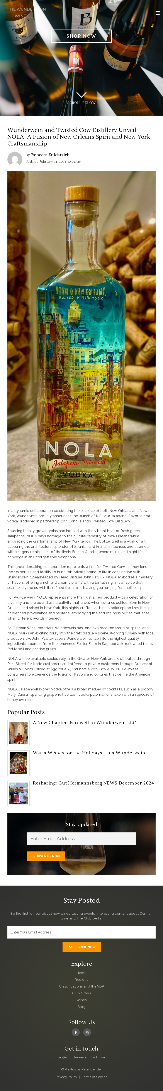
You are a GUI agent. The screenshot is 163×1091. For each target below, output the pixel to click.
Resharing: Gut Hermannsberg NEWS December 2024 (93, 783)
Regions (81, 980)
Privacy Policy (66, 1077)
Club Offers (81, 993)
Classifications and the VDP (81, 986)
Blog (81, 1007)
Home (81, 973)
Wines (81, 1000)
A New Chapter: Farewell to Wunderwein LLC (84, 722)
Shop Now (81, 36)
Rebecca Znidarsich (50, 155)
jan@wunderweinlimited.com (81, 1057)
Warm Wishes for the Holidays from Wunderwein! (90, 753)
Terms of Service (94, 1077)
